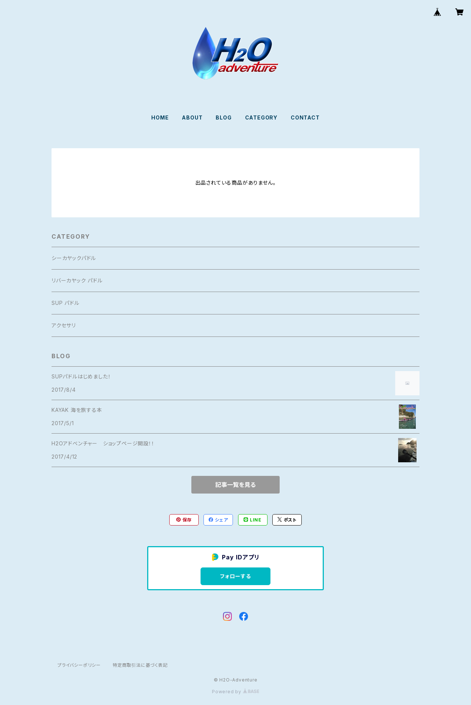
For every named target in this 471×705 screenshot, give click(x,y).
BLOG (223, 117)
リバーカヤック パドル (77, 280)
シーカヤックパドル (74, 258)
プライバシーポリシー (79, 665)
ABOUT (192, 117)
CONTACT (305, 117)
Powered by (235, 691)
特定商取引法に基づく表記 (140, 665)
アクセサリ (64, 325)
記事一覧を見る (235, 484)
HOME (160, 117)
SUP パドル (65, 303)
